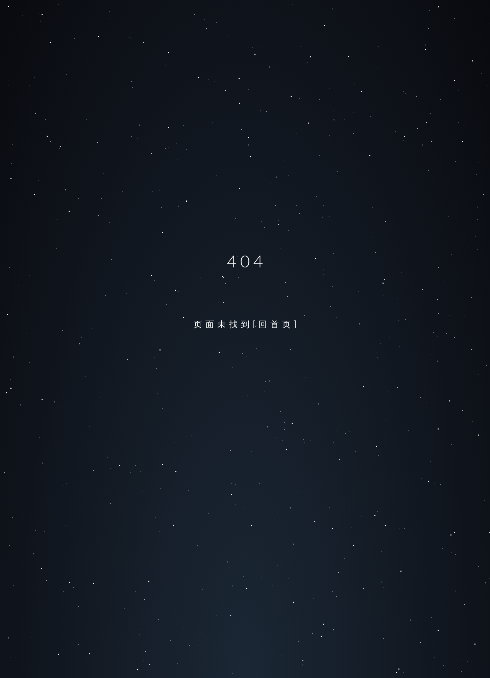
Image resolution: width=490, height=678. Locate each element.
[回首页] (276, 324)
